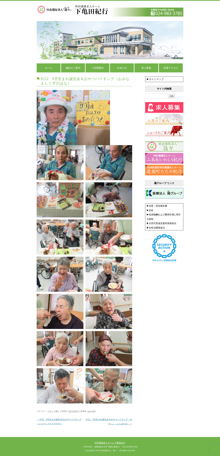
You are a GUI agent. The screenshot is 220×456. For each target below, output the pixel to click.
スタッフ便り (53, 411)
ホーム (48, 67)
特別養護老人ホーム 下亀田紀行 (110, 442)
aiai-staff (91, 411)
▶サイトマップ (155, 79)
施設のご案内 (73, 67)
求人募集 (146, 67)
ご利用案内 (97, 67)
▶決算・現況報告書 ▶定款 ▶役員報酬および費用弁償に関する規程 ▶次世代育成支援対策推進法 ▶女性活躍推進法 (164, 216)
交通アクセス (170, 67)
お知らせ (122, 67)
